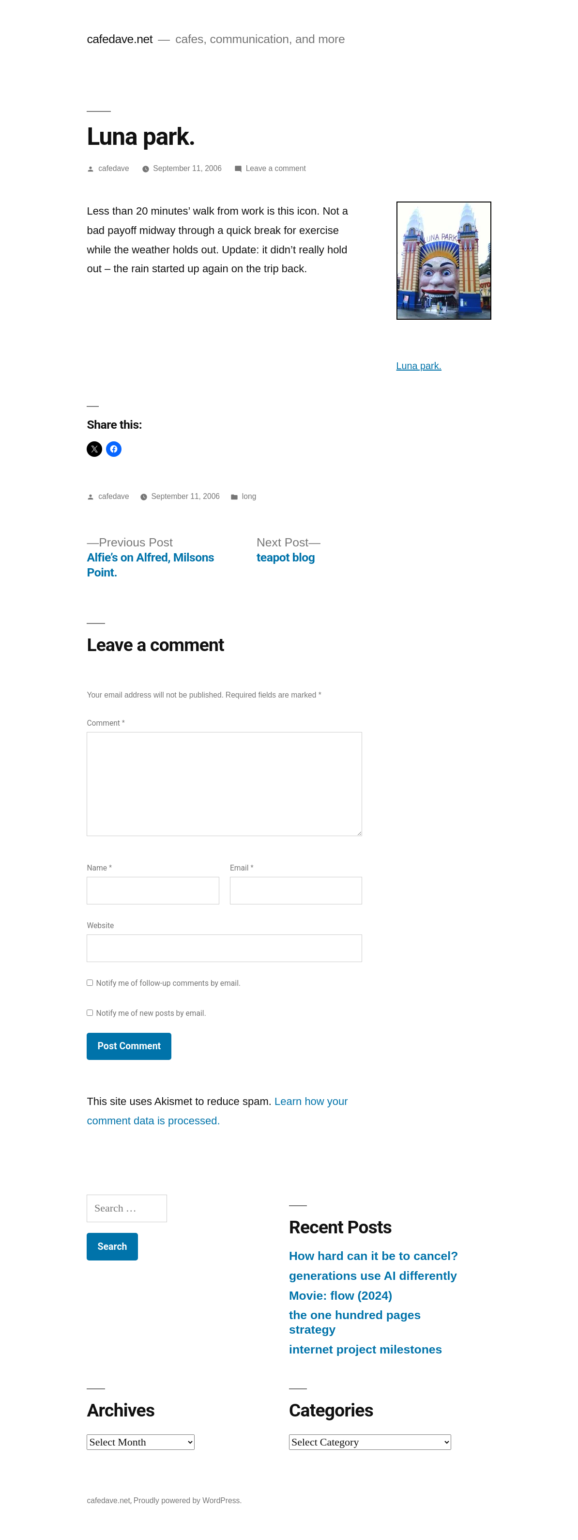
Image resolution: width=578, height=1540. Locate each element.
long (249, 496)
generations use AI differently (373, 1275)
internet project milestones (365, 1349)
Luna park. (418, 365)
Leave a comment (276, 168)
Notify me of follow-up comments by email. (168, 983)
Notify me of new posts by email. (151, 1013)
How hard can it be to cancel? (373, 1255)
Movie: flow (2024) (340, 1295)
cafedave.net (119, 39)
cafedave (113, 168)
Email (242, 867)
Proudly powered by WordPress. (188, 1500)
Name (99, 867)
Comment (105, 723)
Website (100, 925)
